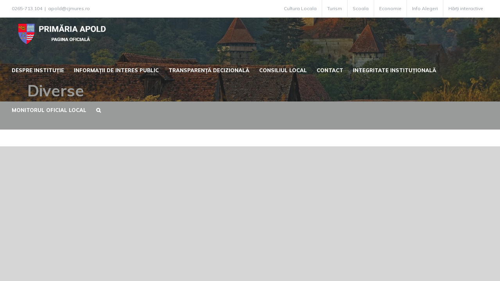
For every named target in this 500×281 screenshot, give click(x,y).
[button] (93, 109)
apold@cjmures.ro (69, 8)
